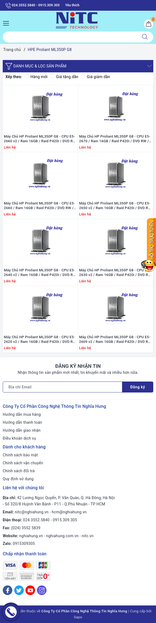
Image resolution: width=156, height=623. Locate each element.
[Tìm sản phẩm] (70, 37)
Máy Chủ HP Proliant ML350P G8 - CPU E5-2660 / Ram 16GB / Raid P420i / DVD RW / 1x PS (39, 205)
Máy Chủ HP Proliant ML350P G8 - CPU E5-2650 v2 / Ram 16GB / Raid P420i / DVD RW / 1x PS (115, 205)
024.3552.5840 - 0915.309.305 (32, 5)
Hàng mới (36, 77)
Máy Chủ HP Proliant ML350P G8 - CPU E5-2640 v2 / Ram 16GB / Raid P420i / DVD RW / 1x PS (40, 272)
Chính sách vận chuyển (23, 463)
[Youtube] (30, 590)
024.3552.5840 (36, 520)
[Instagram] (42, 590)
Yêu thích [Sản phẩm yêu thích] (72, 5)
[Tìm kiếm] (144, 37)
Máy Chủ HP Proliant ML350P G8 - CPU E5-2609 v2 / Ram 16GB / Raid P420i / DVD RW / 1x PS (115, 339)
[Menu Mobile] (7, 22)
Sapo (78, 617)
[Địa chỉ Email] (62, 387)
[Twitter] (19, 590)
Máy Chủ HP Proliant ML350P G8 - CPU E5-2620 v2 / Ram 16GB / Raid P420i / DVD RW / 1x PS (40, 339)
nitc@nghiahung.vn (31, 512)
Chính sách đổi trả (19, 471)
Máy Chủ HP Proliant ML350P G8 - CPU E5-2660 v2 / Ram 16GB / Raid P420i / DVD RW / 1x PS (40, 139)
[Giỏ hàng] (148, 24)
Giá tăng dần (64, 77)
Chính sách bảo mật (20, 455)
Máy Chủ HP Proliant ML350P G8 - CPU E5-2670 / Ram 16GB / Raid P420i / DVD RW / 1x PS (114, 139)
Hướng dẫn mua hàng (22, 414)
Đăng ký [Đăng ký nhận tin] (137, 387)
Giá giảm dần (95, 77)
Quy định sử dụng (18, 479)
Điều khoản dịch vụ (19, 438)
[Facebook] (7, 590)
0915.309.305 (65, 520)
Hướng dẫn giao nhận (22, 430)
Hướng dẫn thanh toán (22, 422)
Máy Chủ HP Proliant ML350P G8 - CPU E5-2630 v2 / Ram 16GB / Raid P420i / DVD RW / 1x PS (115, 272)
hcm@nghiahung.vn (69, 512)
